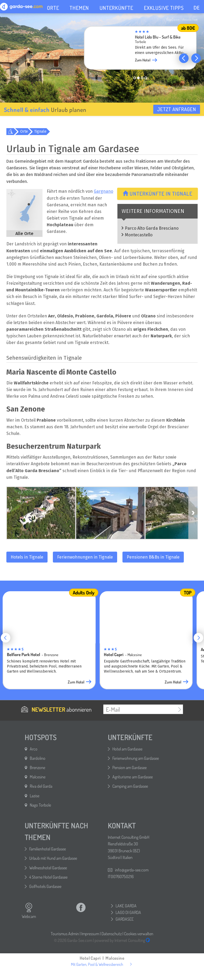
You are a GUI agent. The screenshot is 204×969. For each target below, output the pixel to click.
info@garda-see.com (131, 869)
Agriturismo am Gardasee (132, 776)
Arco (33, 749)
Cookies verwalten (138, 933)
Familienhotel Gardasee (47, 848)
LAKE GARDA (126, 905)
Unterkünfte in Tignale (157, 193)
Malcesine (37, 776)
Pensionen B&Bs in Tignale (153, 557)
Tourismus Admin (65, 933)
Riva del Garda (41, 786)
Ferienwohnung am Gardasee (135, 758)
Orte (24, 131)
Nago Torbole (40, 805)
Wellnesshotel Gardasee (48, 867)
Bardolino (37, 758)
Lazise (34, 795)
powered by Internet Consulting (122, 940)
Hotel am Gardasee (127, 749)
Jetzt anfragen (176, 109)
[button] (184, 58)
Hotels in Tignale (27, 557)
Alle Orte (24, 233)
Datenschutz (111, 933)
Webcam (29, 911)
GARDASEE (125, 919)
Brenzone (37, 767)
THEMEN (79, 7)
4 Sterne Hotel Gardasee (48, 877)
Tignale (40, 131)
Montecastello (138, 234)
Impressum (90, 933)
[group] (140, 49)
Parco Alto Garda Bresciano (151, 228)
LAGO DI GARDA (128, 912)
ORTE (53, 7)
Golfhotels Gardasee (45, 886)
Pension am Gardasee (129, 767)
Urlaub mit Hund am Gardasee (53, 858)
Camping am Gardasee (130, 786)
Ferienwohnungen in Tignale (85, 557)
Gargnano (103, 191)
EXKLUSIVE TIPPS (164, 7)
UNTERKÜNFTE (116, 7)
